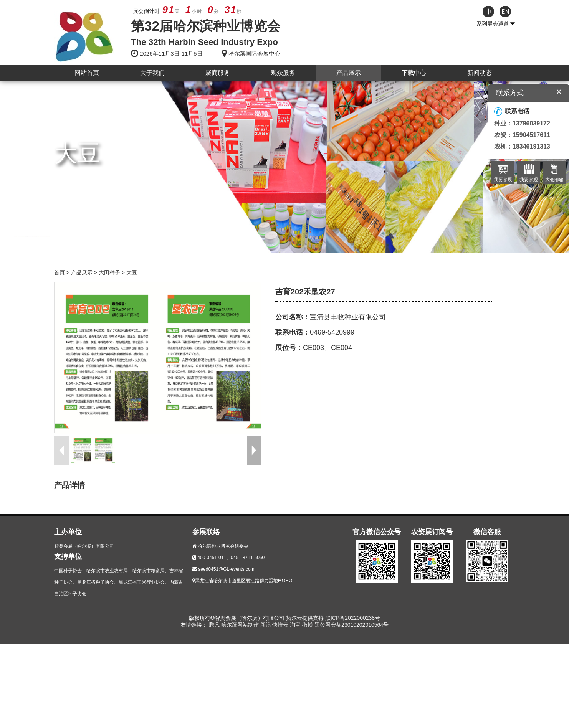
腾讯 (215, 625)
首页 (59, 272)
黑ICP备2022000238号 (352, 618)
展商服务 (217, 72)
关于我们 (152, 72)
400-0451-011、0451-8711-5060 (231, 557)
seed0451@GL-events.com (226, 569)
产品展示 (348, 72)
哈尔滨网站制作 (240, 625)
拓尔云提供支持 (305, 618)
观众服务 (283, 72)
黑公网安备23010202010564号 (351, 625)
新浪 (266, 625)
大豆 (131, 272)
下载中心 (414, 72)
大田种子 (109, 272)
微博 (308, 625)
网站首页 (86, 72)
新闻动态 (479, 72)
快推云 (281, 625)
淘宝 (296, 625)
